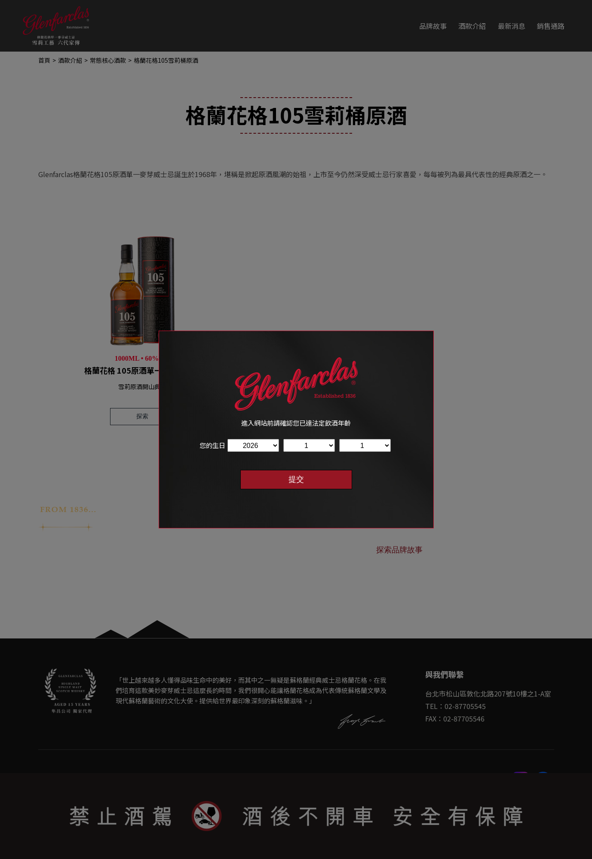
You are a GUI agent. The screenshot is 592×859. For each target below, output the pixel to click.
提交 (296, 479)
